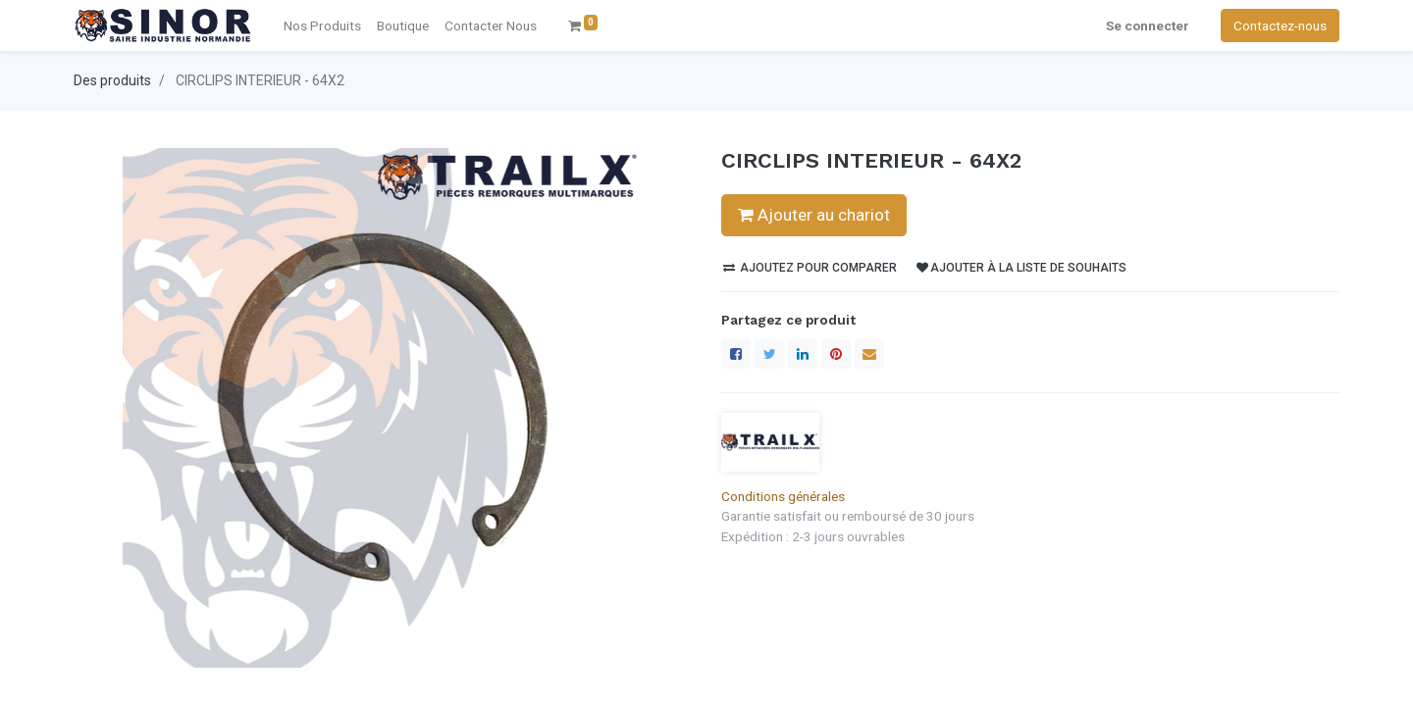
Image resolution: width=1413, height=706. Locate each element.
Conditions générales (783, 496)
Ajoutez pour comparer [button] (810, 268)
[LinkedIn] (802, 354)
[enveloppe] (869, 354)
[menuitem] (491, 25)
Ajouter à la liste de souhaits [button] (1021, 268)
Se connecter (1147, 25)
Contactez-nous (1280, 25)
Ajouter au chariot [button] (814, 215)
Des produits (112, 80)
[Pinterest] (836, 354)
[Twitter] (769, 354)
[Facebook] (736, 354)
